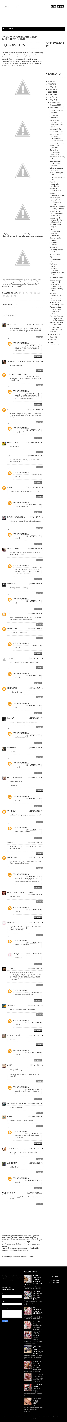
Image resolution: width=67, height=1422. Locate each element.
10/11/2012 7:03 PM (35, 1103)
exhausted (12, 688)
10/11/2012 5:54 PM (35, 1065)
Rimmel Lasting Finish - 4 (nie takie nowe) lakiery (55, 310)
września (53, 332)
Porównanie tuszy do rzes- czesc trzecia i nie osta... (57, 318)
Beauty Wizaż (13, 1035)
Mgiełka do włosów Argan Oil (37, 1363)
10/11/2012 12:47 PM (35, 517)
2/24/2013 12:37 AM (35, 1193)
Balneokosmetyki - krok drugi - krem (57, 303)
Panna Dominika (21, 343)
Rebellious (54, 118)
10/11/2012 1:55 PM (35, 658)
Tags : (5, 304)
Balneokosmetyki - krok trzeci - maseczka (57, 282)
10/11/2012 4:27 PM (35, 811)
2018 (50, 84)
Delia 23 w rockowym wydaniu (37, 1334)
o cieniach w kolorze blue (55, 189)
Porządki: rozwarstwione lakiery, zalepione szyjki (37, 1295)
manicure (21, 39)
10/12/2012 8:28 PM (35, 1163)
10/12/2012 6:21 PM (35, 1148)
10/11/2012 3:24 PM (35, 778)
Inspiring (53, 293)
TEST (9, 614)
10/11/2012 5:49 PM (35, 1035)
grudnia (53, 102)
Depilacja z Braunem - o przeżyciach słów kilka (57, 271)
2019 (50, 81)
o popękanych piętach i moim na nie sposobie (57, 220)
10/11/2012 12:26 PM (35, 487)
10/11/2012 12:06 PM (35, 409)
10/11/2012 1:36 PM (35, 614)
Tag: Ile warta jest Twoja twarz (56, 323)
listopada (53, 105)
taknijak (11, 968)
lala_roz (11, 922)
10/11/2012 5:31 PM (35, 922)
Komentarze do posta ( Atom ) (22, 1256)
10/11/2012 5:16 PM (35, 857)
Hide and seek (38, 1374)
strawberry (13, 1148)
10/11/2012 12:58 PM (35, 549)
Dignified (53, 113)
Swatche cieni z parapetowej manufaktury (55, 298)
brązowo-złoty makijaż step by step (56, 288)
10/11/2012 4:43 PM (35, 842)
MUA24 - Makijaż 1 (57, 277)
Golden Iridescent (56, 110)
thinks (10, 658)
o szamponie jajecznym (54, 146)
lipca (52, 337)
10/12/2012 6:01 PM (35, 1117)
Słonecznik (12, 443)
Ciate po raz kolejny (37, 1385)
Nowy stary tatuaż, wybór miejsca (37, 1401)
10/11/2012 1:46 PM (35, 628)
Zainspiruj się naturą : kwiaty (57, 158)
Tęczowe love (55, 257)
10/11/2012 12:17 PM (35, 456)
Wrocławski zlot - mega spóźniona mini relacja (56, 213)
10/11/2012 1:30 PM (35, 584)
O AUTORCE (55, 1276)
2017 (50, 87)
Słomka (11, 1005)
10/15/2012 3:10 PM (34, 954)
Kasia (9, 487)
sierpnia (53, 334)
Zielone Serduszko (16, 517)
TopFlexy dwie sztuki (55, 239)
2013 (50, 97)
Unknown (12, 628)
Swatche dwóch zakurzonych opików (55, 163)
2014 (50, 94)
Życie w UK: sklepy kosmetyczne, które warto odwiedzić (38, 1349)
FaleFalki (11, 748)
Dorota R (11, 324)
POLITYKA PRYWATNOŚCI (55, 1281)
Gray (9, 1117)
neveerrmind (13, 549)
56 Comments (8, 39)
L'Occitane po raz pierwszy (56, 169)
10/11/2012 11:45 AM (34, 361)
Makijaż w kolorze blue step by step (57, 142)
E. (8, 409)
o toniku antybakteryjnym (57, 194)
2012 (50, 100)
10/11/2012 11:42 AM (34, 324)
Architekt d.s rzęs (56, 131)
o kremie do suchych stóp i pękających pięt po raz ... (56, 123)
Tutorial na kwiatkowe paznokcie (55, 152)
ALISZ (9, 1065)
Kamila (10, 718)
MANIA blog (12, 584)
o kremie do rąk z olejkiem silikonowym (56, 136)
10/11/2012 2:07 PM (35, 688)
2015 (50, 92)
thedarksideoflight (17, 374)
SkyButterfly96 (14, 778)
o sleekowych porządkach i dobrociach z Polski (55, 201)
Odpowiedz (39, 337)
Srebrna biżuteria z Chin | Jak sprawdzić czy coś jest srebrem (33, 1280)
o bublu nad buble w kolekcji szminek (57, 207)
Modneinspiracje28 (16, 1103)
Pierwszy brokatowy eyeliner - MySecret (55, 232)
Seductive (53, 247)
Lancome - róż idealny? (55, 243)
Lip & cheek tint (55, 129)
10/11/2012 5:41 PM (35, 968)
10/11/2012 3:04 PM (35, 718)
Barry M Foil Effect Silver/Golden (57, 328)
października (55, 107)
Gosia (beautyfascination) (20, 892)
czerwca (53, 339)
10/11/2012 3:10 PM (35, 748)
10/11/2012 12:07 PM (35, 443)
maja (52, 342)
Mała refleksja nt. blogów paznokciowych (38, 1311)
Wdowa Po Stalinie (16, 361)
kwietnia (53, 345)
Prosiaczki (54, 115)
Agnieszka (12, 1163)
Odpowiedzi (13, 339)
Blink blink (36, 1322)
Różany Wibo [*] (56, 254)
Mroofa (11, 1193)
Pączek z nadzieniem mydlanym (55, 184)
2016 (50, 89)
